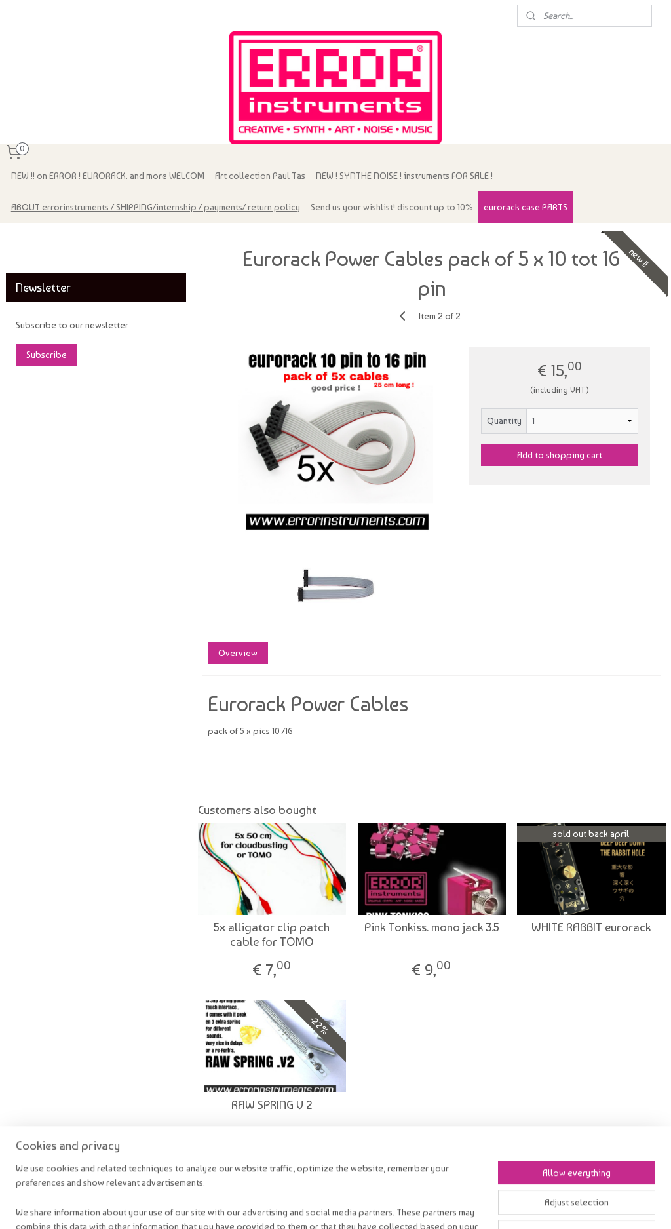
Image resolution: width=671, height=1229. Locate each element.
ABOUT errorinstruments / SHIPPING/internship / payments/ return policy (155, 207)
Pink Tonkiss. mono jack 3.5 (431, 927)
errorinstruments (46, 239)
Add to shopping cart (559, 455)
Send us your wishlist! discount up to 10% (392, 207)
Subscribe (46, 354)
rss (342, 1205)
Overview (237, 653)
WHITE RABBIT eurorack (591, 927)
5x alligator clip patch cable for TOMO (272, 934)
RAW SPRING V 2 (271, 1105)
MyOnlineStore (480, 1205)
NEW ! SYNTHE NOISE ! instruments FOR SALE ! (404, 175)
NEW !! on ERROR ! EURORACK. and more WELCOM (107, 175)
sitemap (318, 1205)
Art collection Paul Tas (260, 175)
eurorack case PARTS (525, 207)
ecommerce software (384, 1205)
